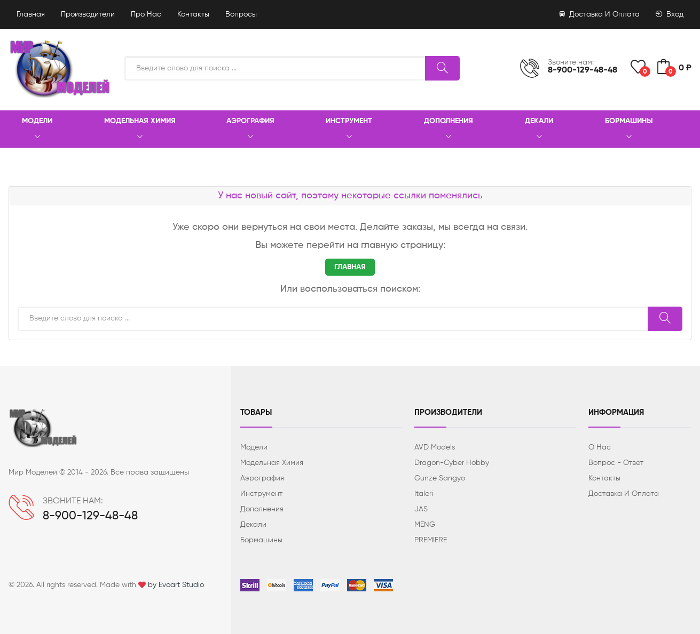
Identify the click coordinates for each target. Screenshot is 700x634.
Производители (88, 14)
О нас (599, 447)
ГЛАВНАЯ (350, 267)
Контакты (193, 14)
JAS (421, 509)
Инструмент (349, 129)
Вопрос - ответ (615, 463)
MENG (424, 524)
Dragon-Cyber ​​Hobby (451, 463)
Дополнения (448, 129)
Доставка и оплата (600, 14)
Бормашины (629, 129)
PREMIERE (430, 540)
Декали (539, 129)
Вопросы (241, 14)
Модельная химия (140, 129)
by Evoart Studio (176, 585)
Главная (31, 14)
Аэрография (250, 129)
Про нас (146, 14)
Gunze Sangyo (439, 478)
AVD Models (434, 447)
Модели (37, 129)
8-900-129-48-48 (582, 70)
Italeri (423, 493)
